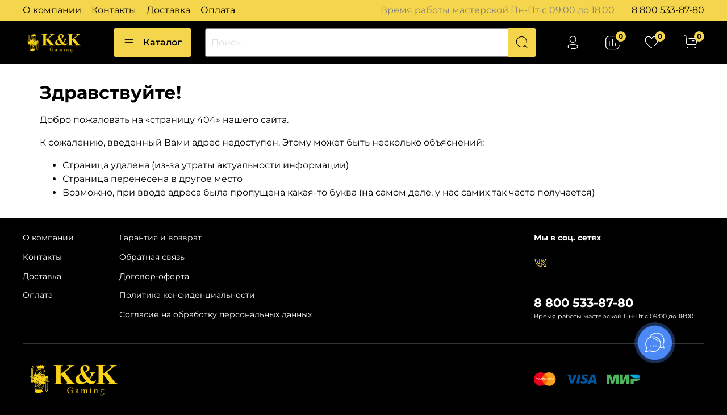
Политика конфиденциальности (187, 295)
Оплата (217, 10)
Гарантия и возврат (160, 238)
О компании (52, 10)
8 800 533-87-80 (668, 10)
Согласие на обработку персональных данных (215, 314)
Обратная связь (152, 257)
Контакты (113, 10)
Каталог (152, 42)
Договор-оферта (154, 276)
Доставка (168, 10)
